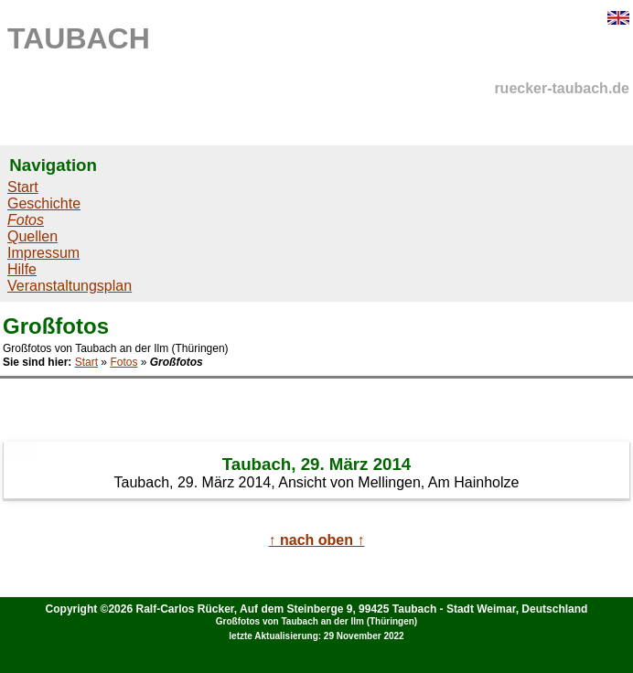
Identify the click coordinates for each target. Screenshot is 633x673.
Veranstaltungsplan (69, 286)
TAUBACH (78, 38)
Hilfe (22, 269)
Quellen (32, 236)
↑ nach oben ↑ (317, 540)
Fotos (123, 362)
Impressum (43, 253)
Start (22, 187)
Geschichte (43, 203)
